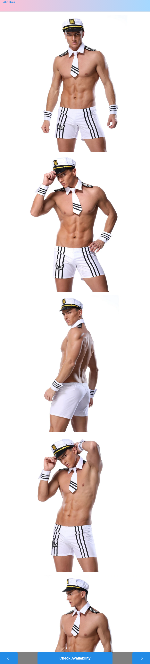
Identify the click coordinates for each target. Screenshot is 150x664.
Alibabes (9, 2)
